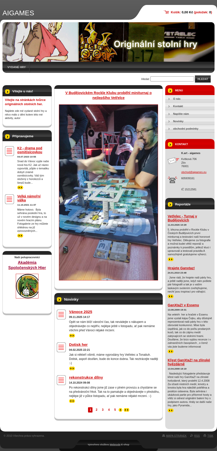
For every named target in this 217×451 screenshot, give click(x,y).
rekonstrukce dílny (86, 377)
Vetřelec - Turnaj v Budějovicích (182, 218)
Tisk (210, 435)
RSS (197, 435)
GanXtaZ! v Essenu (183, 305)
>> (72, 335)
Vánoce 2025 (80, 312)
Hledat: (145, 79)
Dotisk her (78, 344)
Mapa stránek (176, 435)
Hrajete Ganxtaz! (181, 268)
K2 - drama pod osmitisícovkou (29, 150)
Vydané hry (16, 67)
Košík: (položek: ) (191, 12)
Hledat (203, 79)
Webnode (115, 444)
